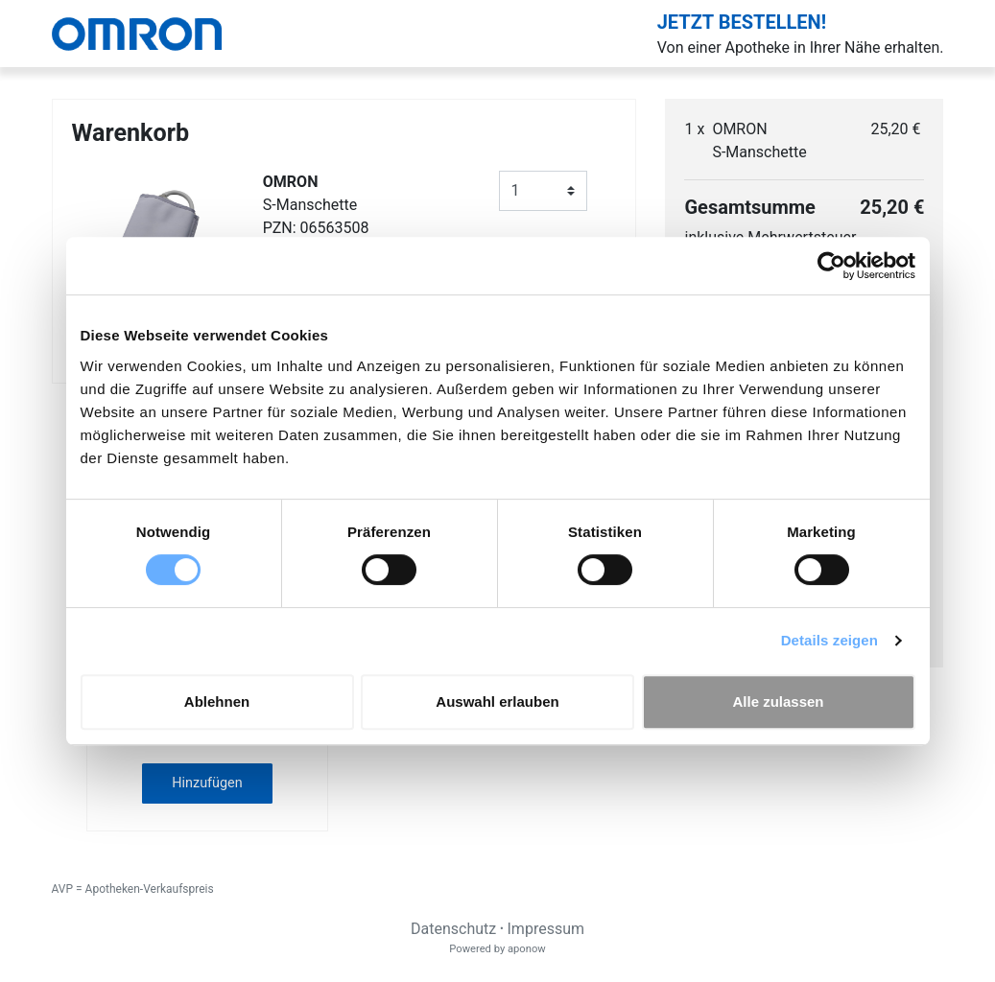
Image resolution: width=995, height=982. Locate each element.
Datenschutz (453, 929)
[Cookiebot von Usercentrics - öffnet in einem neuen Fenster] (831, 265)
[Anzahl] (543, 191)
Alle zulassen (777, 701)
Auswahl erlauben (497, 701)
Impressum (546, 929)
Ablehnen (216, 701)
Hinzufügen (207, 783)
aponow (527, 949)
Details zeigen (829, 640)
